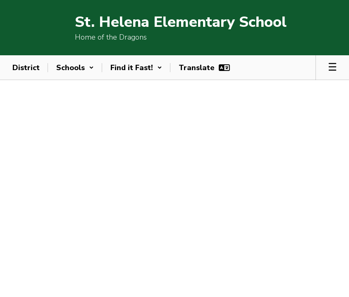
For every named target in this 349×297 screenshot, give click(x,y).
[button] (75, 67)
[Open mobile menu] (332, 67)
